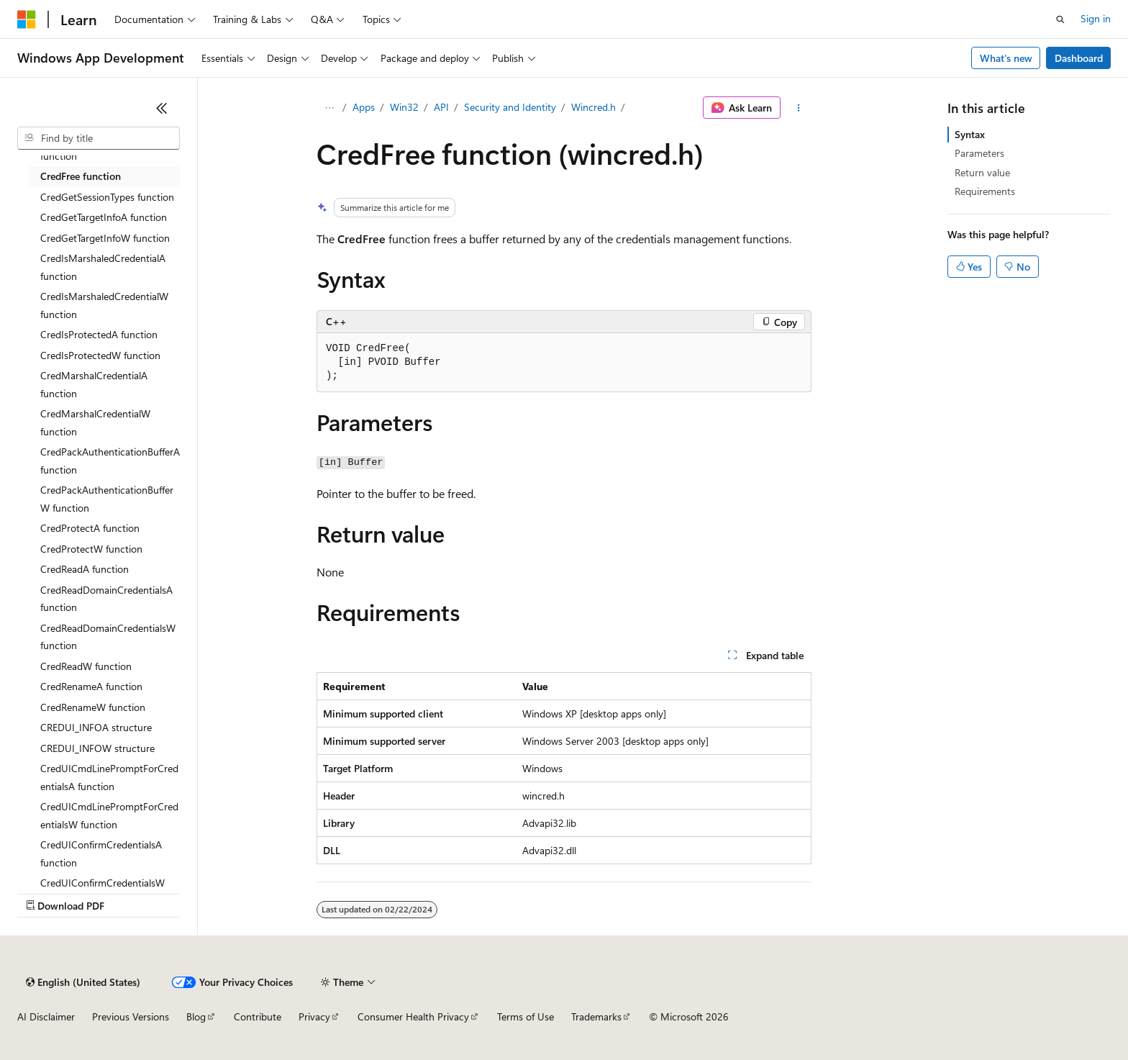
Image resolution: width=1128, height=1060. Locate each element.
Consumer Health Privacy (413, 1016)
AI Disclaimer (46, 1016)
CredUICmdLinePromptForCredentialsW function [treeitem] (109, 815)
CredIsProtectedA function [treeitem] (99, 334)
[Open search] (1060, 19)
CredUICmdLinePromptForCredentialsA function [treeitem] (109, 777)
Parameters (979, 153)
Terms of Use (525, 1016)
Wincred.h (593, 107)
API (441, 107)
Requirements (985, 191)
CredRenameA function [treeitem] (91, 686)
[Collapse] (162, 108)
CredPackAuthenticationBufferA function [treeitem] (110, 460)
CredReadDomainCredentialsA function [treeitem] (106, 599)
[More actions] (798, 107)
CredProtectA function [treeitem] (90, 528)
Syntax (970, 134)
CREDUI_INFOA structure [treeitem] (96, 727)
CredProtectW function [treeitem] (91, 549)
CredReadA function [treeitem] (84, 569)
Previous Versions (130, 1016)
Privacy (314, 1016)
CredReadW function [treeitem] (86, 666)
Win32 (404, 107)
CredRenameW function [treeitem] (92, 707)
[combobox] (98, 138)
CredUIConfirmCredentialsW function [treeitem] (102, 891)
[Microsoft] (26, 19)
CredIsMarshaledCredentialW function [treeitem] (104, 305)
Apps (363, 107)
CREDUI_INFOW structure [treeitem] (97, 748)
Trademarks (596, 1016)
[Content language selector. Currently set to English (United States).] (83, 982)
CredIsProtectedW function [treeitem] (100, 355)
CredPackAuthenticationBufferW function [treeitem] (106, 499)
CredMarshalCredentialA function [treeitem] (93, 384)
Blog (196, 1016)
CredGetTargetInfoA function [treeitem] (103, 217)
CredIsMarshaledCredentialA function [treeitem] (102, 267)
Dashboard (1079, 58)
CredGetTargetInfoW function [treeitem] (105, 238)
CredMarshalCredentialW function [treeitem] (95, 422)
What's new (1006, 58)
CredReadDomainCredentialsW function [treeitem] (108, 637)
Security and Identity (510, 107)
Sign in (1096, 18)
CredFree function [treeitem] (80, 176)
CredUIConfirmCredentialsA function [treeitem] (101, 853)
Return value (982, 172)
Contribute (257, 1016)
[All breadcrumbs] (329, 107)
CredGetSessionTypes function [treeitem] (107, 197)
